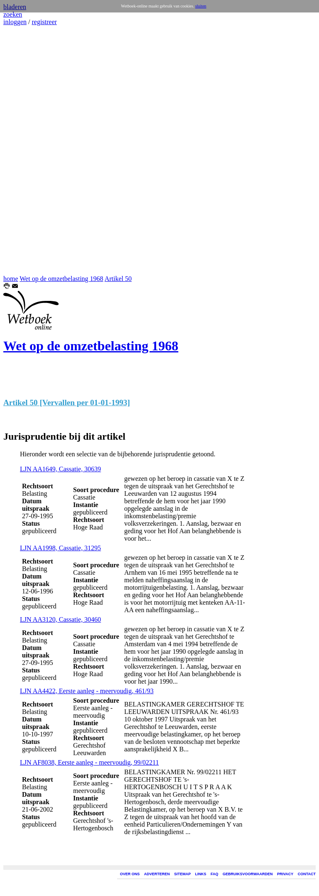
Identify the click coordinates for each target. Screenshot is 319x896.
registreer (44, 21)
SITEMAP (182, 874)
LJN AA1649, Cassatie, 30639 (60, 469)
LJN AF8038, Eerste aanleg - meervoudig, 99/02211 (89, 762)
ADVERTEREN (157, 874)
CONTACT (307, 874)
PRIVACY (285, 874)
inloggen (15, 21)
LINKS (200, 874)
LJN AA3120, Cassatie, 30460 (60, 619)
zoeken (12, 14)
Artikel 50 (118, 278)
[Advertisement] (28, 150)
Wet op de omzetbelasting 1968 (61, 278)
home (10, 278)
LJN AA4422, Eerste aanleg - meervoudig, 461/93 (87, 690)
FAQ (214, 874)
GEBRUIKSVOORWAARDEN (247, 874)
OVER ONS (130, 874)
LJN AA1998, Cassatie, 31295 (60, 547)
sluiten (200, 6)
